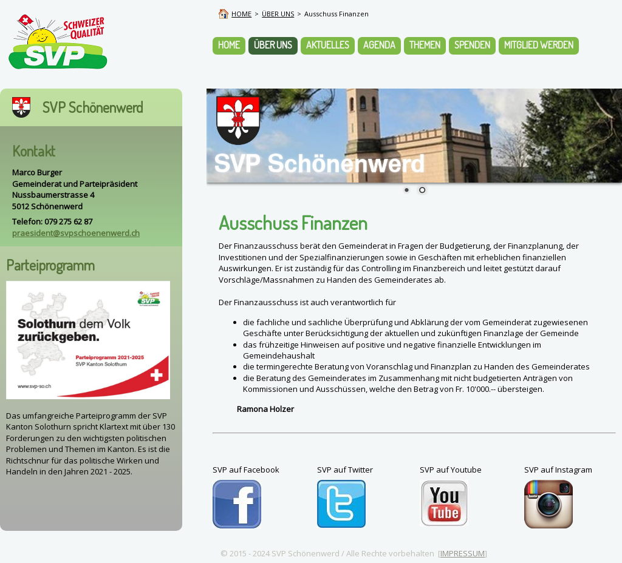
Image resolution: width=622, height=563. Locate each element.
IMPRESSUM (462, 553)
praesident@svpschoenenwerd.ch (76, 233)
